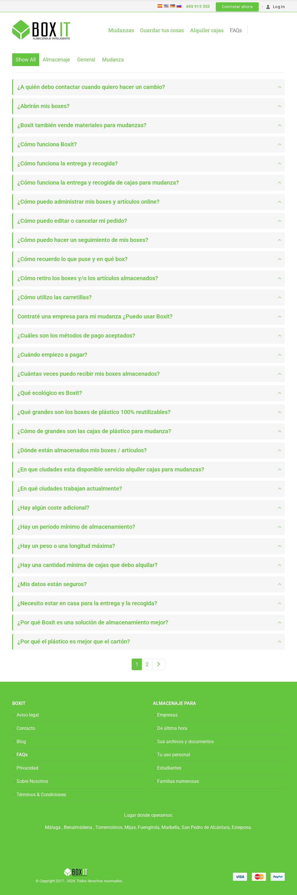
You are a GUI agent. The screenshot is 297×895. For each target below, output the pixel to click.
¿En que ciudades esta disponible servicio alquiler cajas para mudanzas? (110, 469)
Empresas (167, 715)
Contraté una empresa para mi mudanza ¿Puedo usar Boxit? (95, 316)
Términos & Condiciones (41, 794)
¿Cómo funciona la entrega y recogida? (67, 163)
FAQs (236, 30)
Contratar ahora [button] (237, 6)
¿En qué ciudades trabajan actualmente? (69, 488)
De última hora (172, 728)
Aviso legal (28, 715)
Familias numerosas (178, 781)
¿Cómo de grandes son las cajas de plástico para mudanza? (94, 431)
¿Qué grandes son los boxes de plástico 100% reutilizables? (94, 412)
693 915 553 (198, 6)
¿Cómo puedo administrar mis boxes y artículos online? (88, 201)
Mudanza (113, 59)
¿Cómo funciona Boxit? (47, 144)
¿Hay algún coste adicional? (53, 507)
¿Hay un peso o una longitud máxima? (66, 546)
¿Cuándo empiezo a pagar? (52, 354)
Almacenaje (56, 59)
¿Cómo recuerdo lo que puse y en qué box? (72, 259)
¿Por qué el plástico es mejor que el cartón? (73, 641)
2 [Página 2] (147, 664)
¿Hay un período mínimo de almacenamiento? (76, 527)
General (86, 59)
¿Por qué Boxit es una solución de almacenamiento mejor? (92, 622)
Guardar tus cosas (162, 30)
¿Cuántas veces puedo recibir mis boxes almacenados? (88, 374)
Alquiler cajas (207, 30)
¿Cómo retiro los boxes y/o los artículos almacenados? (87, 278)
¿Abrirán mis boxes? (43, 106)
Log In (275, 6)
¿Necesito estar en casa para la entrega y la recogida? (87, 603)
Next (158, 664)
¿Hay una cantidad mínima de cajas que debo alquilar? (87, 565)
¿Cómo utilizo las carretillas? (54, 297)
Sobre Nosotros (32, 781)
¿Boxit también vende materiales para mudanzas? (81, 125)
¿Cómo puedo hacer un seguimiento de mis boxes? (82, 240)
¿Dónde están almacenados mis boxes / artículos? (82, 450)
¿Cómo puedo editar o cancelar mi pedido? (72, 221)
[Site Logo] (41, 30)
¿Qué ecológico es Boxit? (49, 393)
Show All (26, 59)
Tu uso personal (173, 754)
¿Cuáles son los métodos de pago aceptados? (76, 335)
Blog (21, 741)
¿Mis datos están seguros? (52, 584)
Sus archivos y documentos (185, 741)
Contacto (26, 728)
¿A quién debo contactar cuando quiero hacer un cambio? (91, 87)
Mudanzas (121, 30)
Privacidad (27, 768)
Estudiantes (169, 768)
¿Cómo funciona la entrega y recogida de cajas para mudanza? (98, 182)
